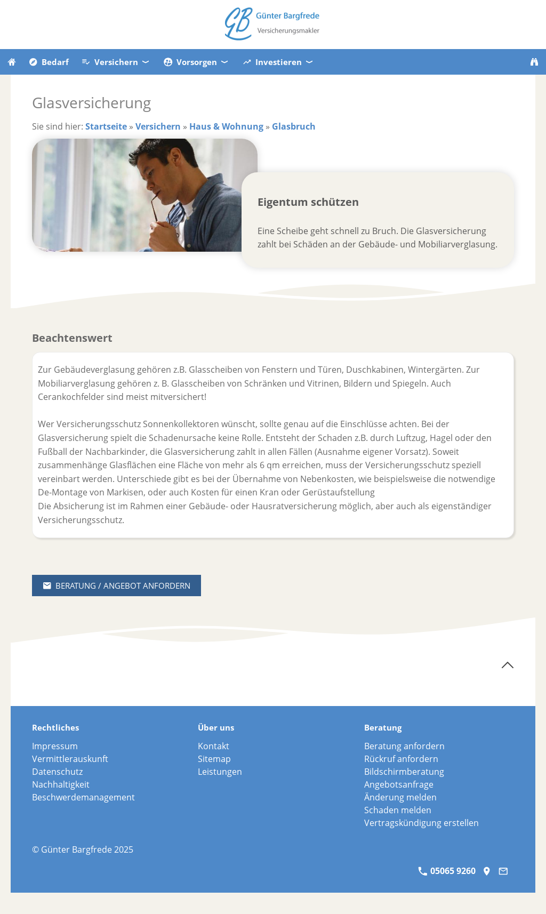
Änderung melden (400, 797)
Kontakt (213, 746)
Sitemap (214, 759)
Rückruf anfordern (401, 759)
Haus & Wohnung (226, 126)
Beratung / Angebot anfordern (116, 585)
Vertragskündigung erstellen (421, 823)
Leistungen (220, 771)
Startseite (106, 126)
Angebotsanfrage (398, 784)
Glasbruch (294, 126)
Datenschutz (57, 771)
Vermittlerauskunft (70, 759)
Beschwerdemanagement (83, 797)
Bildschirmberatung (404, 771)
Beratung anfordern (404, 746)
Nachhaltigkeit (61, 784)
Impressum (55, 746)
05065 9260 (447, 871)
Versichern (158, 126)
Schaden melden (397, 810)
